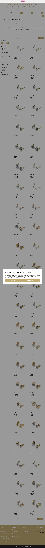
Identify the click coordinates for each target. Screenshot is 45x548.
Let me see (13, 280)
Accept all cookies (30, 280)
